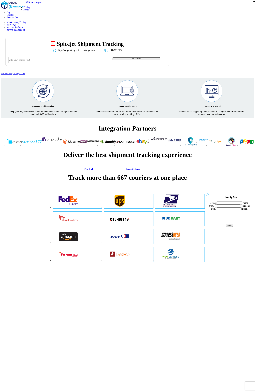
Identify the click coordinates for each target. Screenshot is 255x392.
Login (9, 12)
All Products (31, 2)
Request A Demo (133, 169)
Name (245, 203)
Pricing (26, 7)
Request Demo (13, 17)
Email (245, 209)
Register (10, 15)
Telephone (245, 206)
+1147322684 (116, 50)
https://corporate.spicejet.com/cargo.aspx (76, 50)
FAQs (26, 9)
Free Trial (88, 169)
